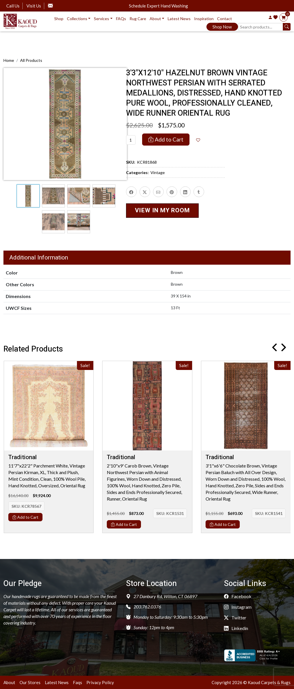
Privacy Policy (100, 682)
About (9, 682)
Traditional (22, 457)
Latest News (179, 18)
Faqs (77, 682)
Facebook (238, 596)
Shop (58, 18)
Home (8, 60)
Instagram (238, 607)
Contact (224, 18)
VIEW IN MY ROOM (162, 210)
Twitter (235, 617)
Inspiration (204, 18)
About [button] (155, 18)
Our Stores (30, 682)
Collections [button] (77, 18)
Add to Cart (165, 139)
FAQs (121, 18)
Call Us (13, 5)
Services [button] (101, 18)
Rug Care (137, 18)
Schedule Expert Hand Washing (158, 5)
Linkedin (236, 628)
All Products (31, 60)
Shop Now (222, 26)
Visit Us (33, 5)
